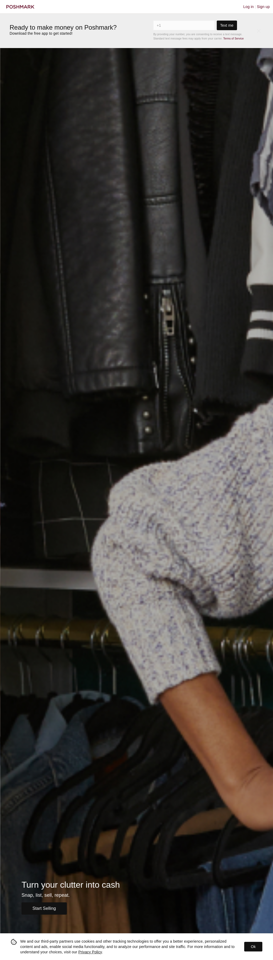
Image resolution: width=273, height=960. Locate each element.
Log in (248, 7)
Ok (253, 947)
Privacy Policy (90, 952)
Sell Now (35, 908)
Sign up (263, 7)
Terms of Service (233, 38)
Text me (227, 25)
